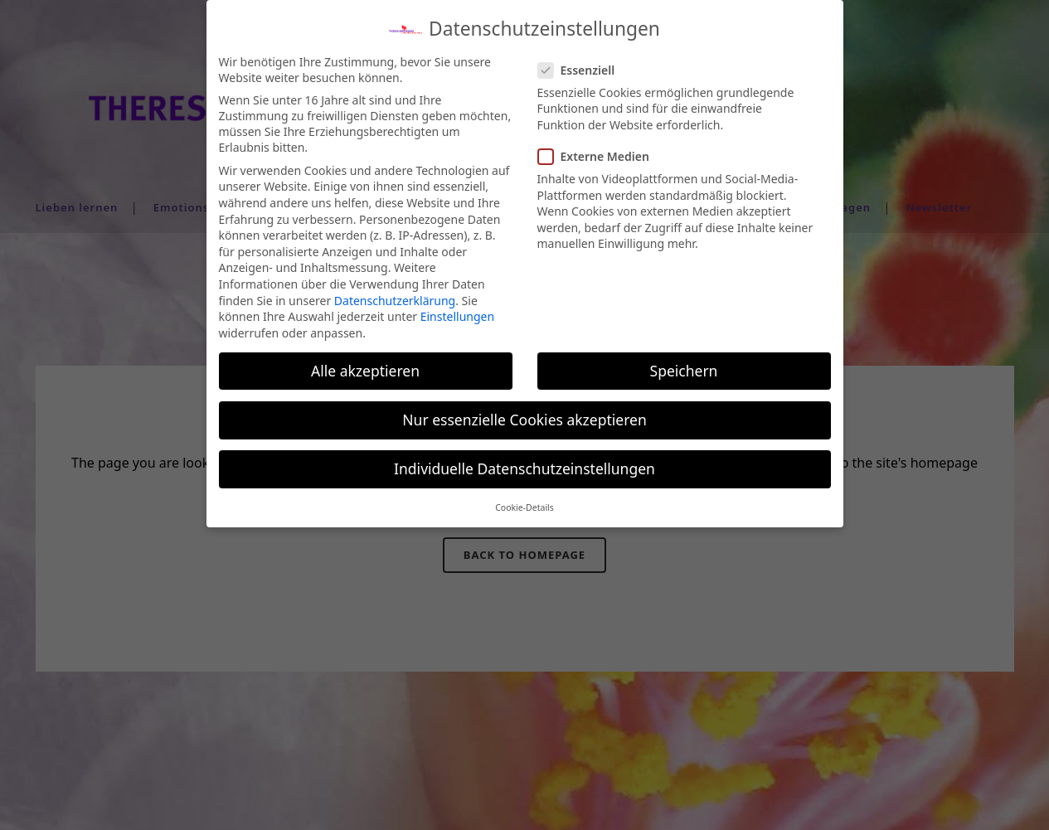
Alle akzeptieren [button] (365, 361)
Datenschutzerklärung (394, 291)
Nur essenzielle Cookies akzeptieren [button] (524, 410)
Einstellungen (457, 308)
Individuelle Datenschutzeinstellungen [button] (524, 459)
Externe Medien (600, 148)
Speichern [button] (684, 361)
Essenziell (583, 61)
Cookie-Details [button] (524, 499)
